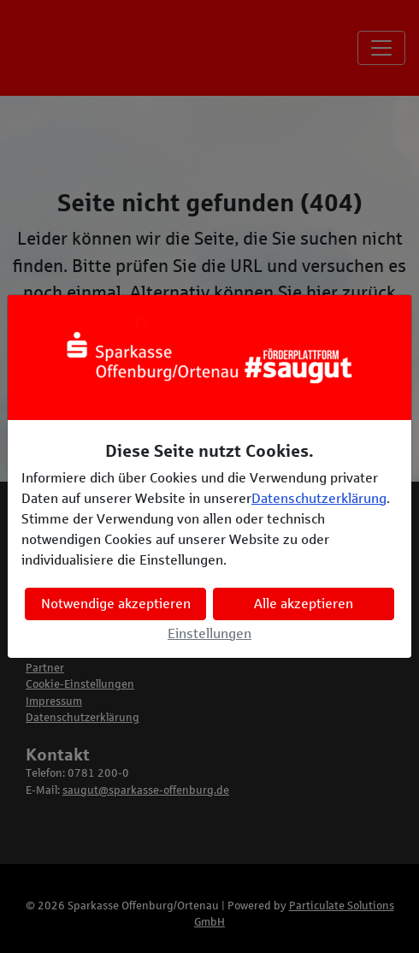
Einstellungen (209, 633)
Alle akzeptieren (303, 603)
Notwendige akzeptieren (116, 603)
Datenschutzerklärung (319, 498)
